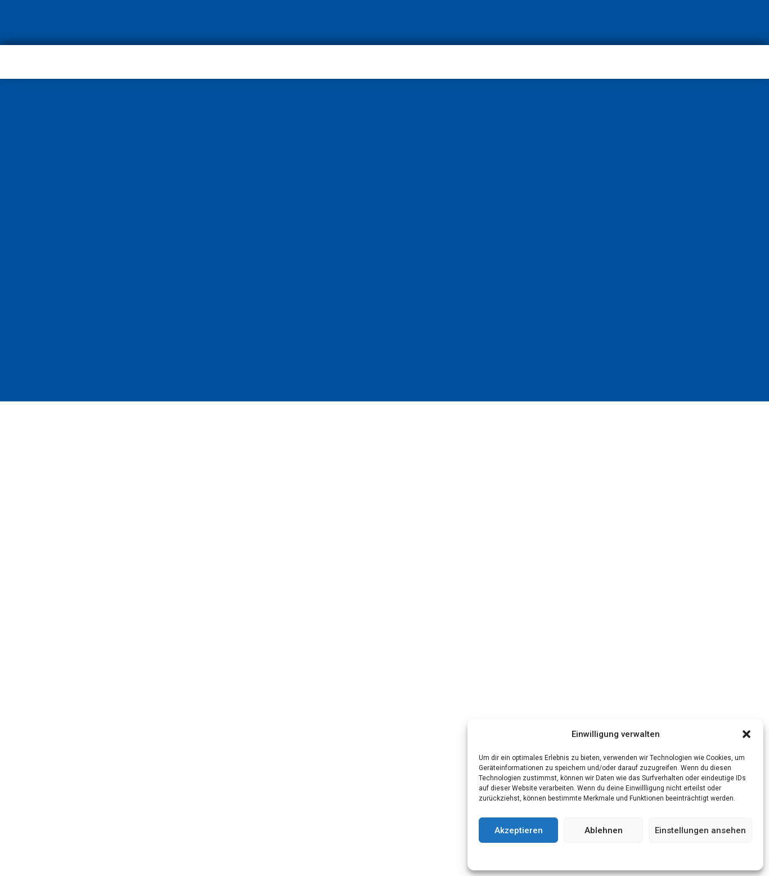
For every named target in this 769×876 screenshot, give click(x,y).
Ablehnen (603, 830)
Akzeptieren (518, 830)
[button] (746, 734)
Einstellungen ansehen (700, 830)
